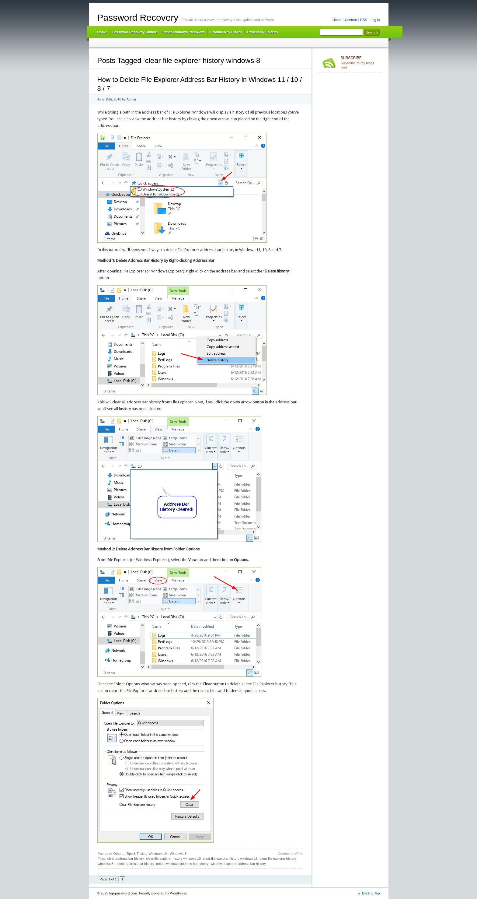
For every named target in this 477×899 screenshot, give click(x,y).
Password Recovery (138, 17)
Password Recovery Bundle (134, 32)
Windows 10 (157, 853)
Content (351, 20)
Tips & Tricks (136, 853)
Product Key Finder (226, 32)
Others (118, 853)
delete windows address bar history (182, 864)
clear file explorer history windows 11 (230, 858)
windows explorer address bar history (238, 864)
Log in (375, 20)
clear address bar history (125, 858)
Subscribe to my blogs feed (360, 62)
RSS (363, 20)
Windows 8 (178, 853)
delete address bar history (135, 864)
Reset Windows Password (183, 32)
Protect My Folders (262, 32)
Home (337, 20)
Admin (131, 99)
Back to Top (371, 893)
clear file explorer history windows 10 (173, 858)
